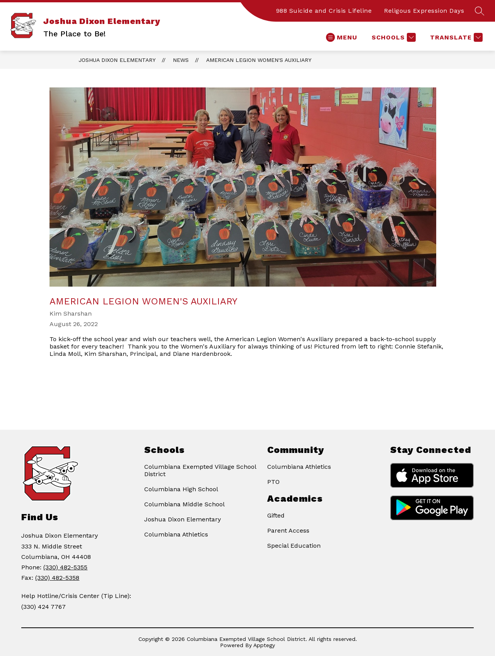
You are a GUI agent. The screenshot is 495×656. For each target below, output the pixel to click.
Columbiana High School (181, 489)
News (181, 60)
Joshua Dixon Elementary (117, 60)
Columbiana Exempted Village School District (200, 470)
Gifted (276, 515)
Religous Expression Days (424, 10)
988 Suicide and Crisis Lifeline (324, 10)
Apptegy (264, 645)
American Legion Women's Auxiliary (258, 60)
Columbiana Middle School (184, 504)
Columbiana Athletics (176, 534)
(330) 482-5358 (57, 577)
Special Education (294, 545)
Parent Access (288, 530)
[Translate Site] (455, 37)
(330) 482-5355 (65, 567)
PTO (273, 481)
